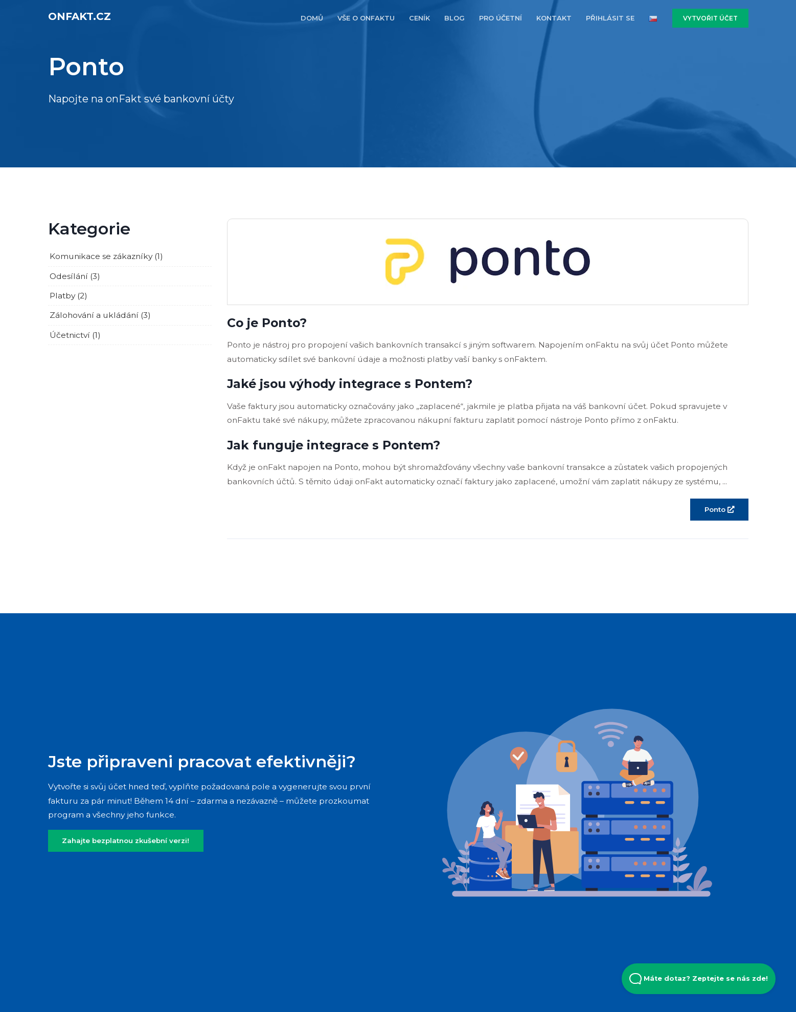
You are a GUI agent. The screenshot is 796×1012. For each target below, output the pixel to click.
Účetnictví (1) (75, 335)
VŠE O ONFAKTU (366, 18)
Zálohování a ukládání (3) (100, 315)
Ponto (719, 509)
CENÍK (419, 18)
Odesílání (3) (75, 276)
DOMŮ (312, 18)
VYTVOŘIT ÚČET (710, 18)
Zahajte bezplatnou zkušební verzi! (125, 840)
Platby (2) (68, 295)
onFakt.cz (79, 16)
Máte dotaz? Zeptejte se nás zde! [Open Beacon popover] (698, 978)
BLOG (454, 18)
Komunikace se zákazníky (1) (106, 256)
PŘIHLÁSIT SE (610, 18)
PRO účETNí (500, 18)
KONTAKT (554, 18)
